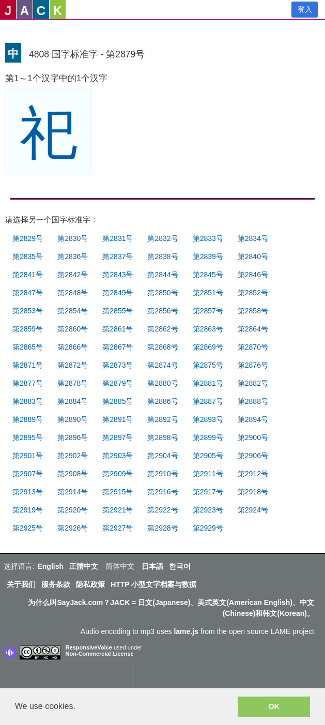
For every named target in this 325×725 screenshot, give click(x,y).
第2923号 (208, 510)
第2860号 (72, 329)
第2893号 (208, 419)
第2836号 (72, 256)
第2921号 (117, 510)
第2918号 (253, 492)
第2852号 (253, 293)
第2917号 (208, 492)
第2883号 (27, 401)
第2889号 (27, 419)
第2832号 (162, 238)
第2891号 (117, 419)
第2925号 (27, 528)
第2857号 (208, 311)
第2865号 (27, 347)
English (50, 566)
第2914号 (72, 492)
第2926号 (72, 528)
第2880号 (162, 383)
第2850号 (162, 293)
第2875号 (208, 365)
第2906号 (253, 455)
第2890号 (72, 419)
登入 (305, 9)
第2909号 (117, 474)
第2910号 (162, 474)
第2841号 (27, 274)
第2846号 (253, 274)
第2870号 (253, 347)
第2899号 (208, 437)
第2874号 (162, 365)
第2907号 (27, 474)
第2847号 (27, 293)
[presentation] (66, 676)
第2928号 (162, 528)
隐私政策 (90, 584)
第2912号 (253, 474)
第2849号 (117, 293)
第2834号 (253, 238)
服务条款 (55, 584)
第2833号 (208, 238)
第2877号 (27, 383)
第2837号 (117, 256)
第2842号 (72, 274)
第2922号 (162, 510)
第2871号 (27, 365)
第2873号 (117, 365)
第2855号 (117, 311)
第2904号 (162, 455)
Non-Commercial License (100, 654)
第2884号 (72, 401)
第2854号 (72, 311)
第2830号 (72, 238)
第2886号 (162, 401)
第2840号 (253, 256)
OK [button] (274, 706)
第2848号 (72, 293)
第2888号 (253, 401)
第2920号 (72, 510)
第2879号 (117, 383)
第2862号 (162, 329)
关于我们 (21, 584)
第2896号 (72, 437)
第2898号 (162, 437)
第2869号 (208, 347)
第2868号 (162, 347)
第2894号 (253, 419)
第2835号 (27, 256)
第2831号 (117, 238)
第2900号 (253, 437)
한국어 (180, 566)
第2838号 (162, 256)
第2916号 (162, 492)
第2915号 (117, 492)
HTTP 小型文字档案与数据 (153, 584)
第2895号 (27, 437)
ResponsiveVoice (89, 647)
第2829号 (27, 238)
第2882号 (253, 383)
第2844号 (162, 274)
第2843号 (117, 274)
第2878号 (72, 383)
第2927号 (117, 528)
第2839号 (208, 256)
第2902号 (72, 455)
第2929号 (208, 528)
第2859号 (27, 329)
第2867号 (117, 347)
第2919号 (27, 510)
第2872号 (72, 365)
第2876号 (253, 365)
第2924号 (253, 510)
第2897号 (117, 437)
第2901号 (27, 455)
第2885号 (117, 401)
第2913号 (27, 492)
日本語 (152, 566)
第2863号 (208, 329)
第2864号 (253, 329)
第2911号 (208, 474)
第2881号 (208, 383)
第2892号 (162, 419)
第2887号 (208, 401)
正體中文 (83, 566)
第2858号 (253, 311)
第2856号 (162, 311)
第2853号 (27, 311)
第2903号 (117, 455)
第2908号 (72, 474)
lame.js (186, 631)
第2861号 (117, 329)
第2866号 (72, 347)
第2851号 (208, 293)
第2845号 (208, 274)
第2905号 (208, 455)
